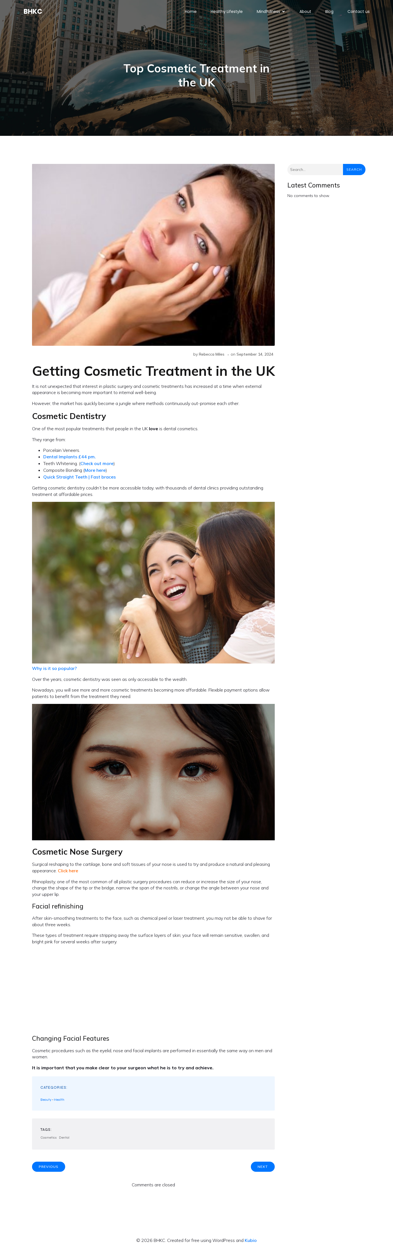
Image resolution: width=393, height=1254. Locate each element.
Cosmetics (48, 1139)
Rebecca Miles (211, 356)
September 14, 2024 (255, 356)
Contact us (358, 12)
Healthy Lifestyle (227, 12)
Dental (64, 1139)
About (305, 12)
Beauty (45, 1102)
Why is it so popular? (54, 670)
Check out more (96, 465)
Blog (329, 12)
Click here (68, 872)
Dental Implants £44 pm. (70, 458)
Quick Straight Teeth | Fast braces (80, 479)
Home (191, 12)
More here (95, 472)
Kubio (251, 1242)
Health (59, 1102)
